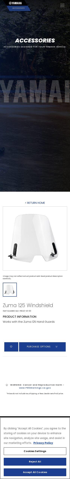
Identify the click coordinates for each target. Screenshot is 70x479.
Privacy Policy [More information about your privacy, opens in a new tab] (43, 443)
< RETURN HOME (35, 203)
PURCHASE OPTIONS (42, 346)
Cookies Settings (35, 451)
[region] (35, 448)
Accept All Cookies (35, 472)
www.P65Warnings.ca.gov (35, 388)
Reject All (35, 461)
